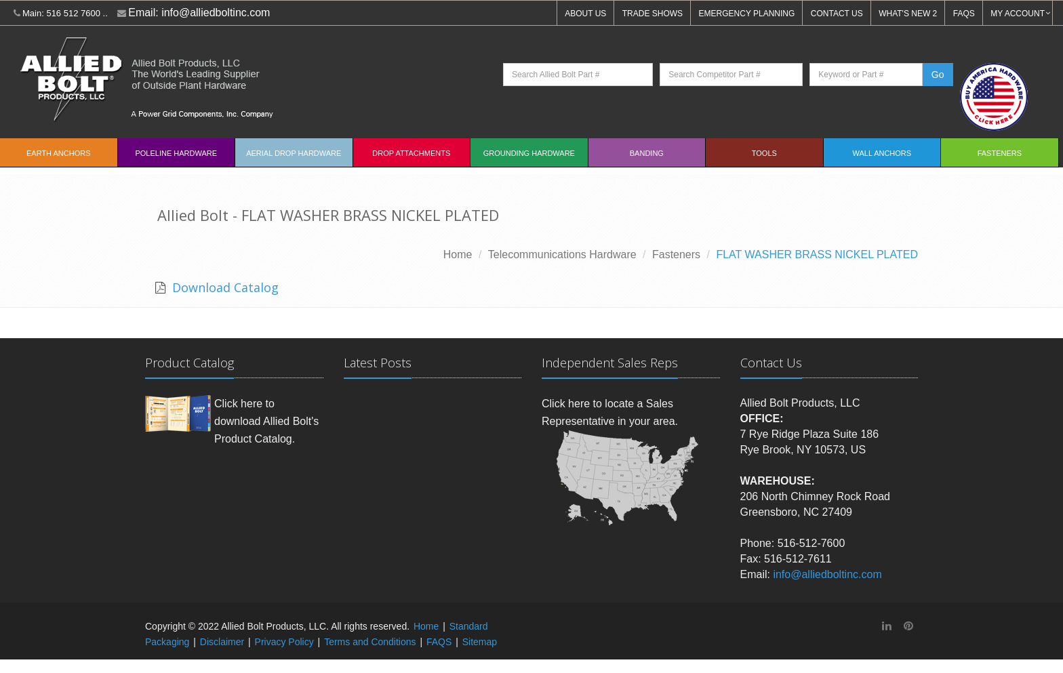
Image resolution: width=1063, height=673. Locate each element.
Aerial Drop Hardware (293, 153)
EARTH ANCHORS (58, 153)
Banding (647, 153)
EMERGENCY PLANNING (747, 13)
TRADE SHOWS (652, 13)
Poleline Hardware (176, 153)
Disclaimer (222, 641)
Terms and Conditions (370, 641)
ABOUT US (585, 13)
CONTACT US (837, 13)
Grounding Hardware (529, 153)
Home (458, 254)
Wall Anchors (882, 153)
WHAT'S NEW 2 (908, 13)
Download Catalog (224, 287)
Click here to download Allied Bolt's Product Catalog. (266, 421)
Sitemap (479, 641)
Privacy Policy (284, 641)
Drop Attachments (411, 153)
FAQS (964, 13)
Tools (764, 153)
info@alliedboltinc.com (215, 12)
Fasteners (1000, 153)
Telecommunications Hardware (562, 254)
